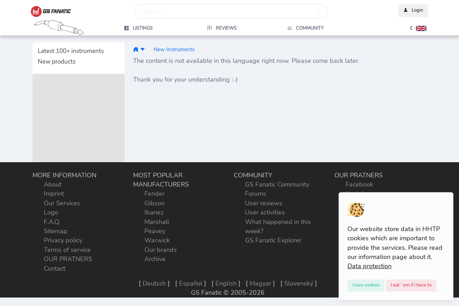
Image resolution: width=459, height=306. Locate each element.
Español (190, 283)
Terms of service (67, 250)
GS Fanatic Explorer (273, 240)
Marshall (156, 222)
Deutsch (154, 283)
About (52, 184)
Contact (54, 268)
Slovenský (298, 283)
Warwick (157, 240)
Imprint (54, 193)
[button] (389, 28)
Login (413, 10)
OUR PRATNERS (68, 259)
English (226, 283)
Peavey (154, 231)
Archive (155, 259)
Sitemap (55, 231)
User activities (265, 212)
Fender (154, 193)
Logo (51, 212)
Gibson (154, 203)
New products (57, 62)
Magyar (260, 283)
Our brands (160, 250)
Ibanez (153, 212)
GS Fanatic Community (277, 184)
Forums (255, 193)
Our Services (62, 203)
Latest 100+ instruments (71, 51)
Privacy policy (63, 240)
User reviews (263, 203)
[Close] (366, 285)
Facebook (359, 184)
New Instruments (174, 49)
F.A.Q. (52, 222)
